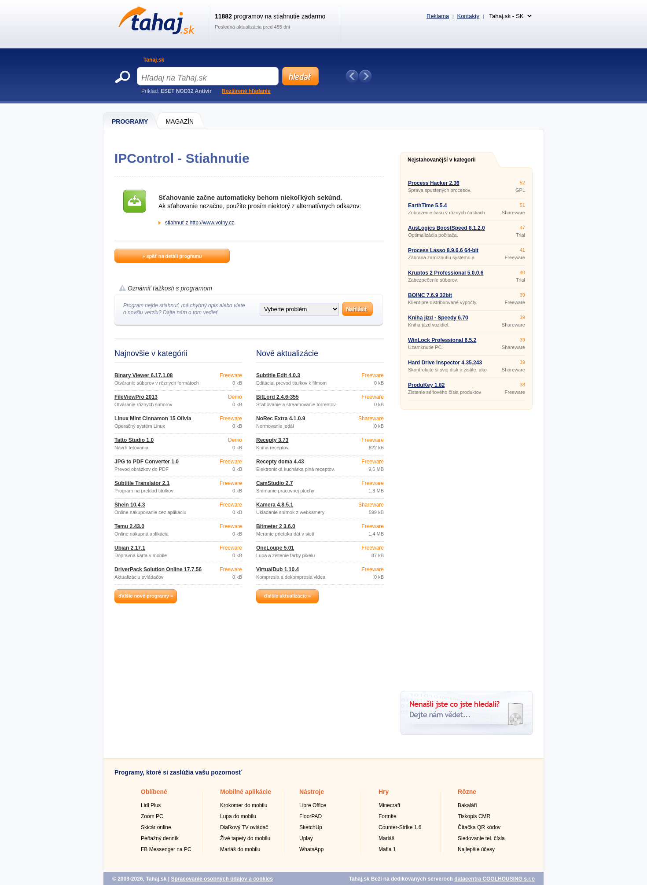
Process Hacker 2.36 (434, 183)
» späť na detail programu (172, 256)
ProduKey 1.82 (426, 385)
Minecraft (389, 805)
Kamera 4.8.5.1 (274, 505)
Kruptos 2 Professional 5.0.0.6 (445, 273)
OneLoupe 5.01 (275, 548)
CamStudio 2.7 (274, 483)
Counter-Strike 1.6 (400, 827)
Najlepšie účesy (476, 849)
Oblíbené (154, 791)
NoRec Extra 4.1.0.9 (280, 418)
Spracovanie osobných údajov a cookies (221, 879)
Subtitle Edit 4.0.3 (278, 375)
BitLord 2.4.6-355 (277, 397)
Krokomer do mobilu (243, 805)
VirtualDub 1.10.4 (277, 569)
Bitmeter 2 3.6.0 (275, 526)
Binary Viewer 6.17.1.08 (143, 375)
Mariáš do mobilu (240, 849)
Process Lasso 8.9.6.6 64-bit (443, 250)
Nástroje (311, 791)
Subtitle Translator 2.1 (141, 483)
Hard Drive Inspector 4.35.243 (445, 363)
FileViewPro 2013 (136, 397)
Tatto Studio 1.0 (134, 440)
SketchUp (310, 827)
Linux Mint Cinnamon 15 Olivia (152, 418)
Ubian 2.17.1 (129, 548)
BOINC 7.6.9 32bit (430, 295)
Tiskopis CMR (474, 816)
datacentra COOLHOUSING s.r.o (494, 879)
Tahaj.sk (153, 60)
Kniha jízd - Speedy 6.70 (438, 318)
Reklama (437, 16)
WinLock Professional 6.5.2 (442, 340)
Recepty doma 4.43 (280, 462)
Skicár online (156, 827)
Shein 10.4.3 (129, 505)
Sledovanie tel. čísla (481, 838)
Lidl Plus (151, 805)
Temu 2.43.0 (129, 526)
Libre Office (312, 805)
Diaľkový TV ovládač (244, 827)
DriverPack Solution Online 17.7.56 (158, 569)
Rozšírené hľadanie (246, 91)
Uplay (306, 838)
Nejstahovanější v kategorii (442, 160)
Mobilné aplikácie (245, 791)
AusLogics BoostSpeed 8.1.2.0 (446, 228)
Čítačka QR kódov (479, 827)
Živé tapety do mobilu (245, 838)
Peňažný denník (160, 838)
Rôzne (467, 791)
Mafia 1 (387, 849)
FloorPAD (310, 816)
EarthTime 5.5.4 (427, 205)
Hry (384, 791)
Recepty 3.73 (272, 440)
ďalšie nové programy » (145, 596)
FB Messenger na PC (166, 849)
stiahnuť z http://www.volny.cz (199, 223)
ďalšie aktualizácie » (287, 596)
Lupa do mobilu (238, 816)
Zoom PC (152, 816)
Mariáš (386, 838)
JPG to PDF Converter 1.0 (146, 462)
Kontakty (468, 16)
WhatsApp (311, 849)
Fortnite (388, 816)
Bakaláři (467, 805)
